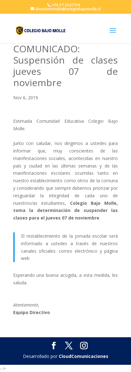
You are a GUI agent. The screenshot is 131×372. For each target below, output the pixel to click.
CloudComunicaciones (83, 356)
